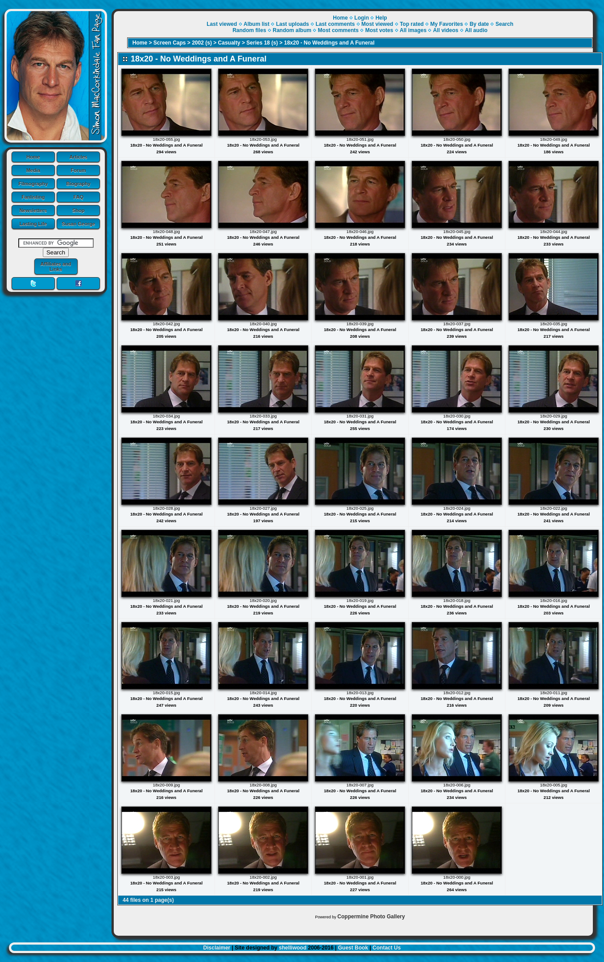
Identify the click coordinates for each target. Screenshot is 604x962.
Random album (292, 30)
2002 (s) (202, 43)
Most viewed (377, 24)
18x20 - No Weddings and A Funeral (329, 43)
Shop (78, 210)
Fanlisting (33, 197)
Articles (78, 157)
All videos (446, 30)
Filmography (33, 183)
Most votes (379, 30)
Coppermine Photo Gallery (371, 916)
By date (479, 24)
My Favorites (446, 24)
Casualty (229, 43)
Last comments (335, 24)
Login (361, 18)
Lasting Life (33, 223)
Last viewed (222, 24)
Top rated (412, 24)
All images (413, 30)
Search (504, 24)
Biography (78, 183)
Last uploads (292, 24)
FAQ (78, 197)
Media (33, 170)
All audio (476, 30)
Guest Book (353, 948)
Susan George (78, 223)
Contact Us (386, 948)
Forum (78, 170)
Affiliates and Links (55, 266)
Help (381, 18)
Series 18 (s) (262, 43)
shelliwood (292, 948)
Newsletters (33, 210)
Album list (256, 24)
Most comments (338, 30)
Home (33, 157)
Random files (249, 30)
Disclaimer (217, 948)
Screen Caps (169, 43)
